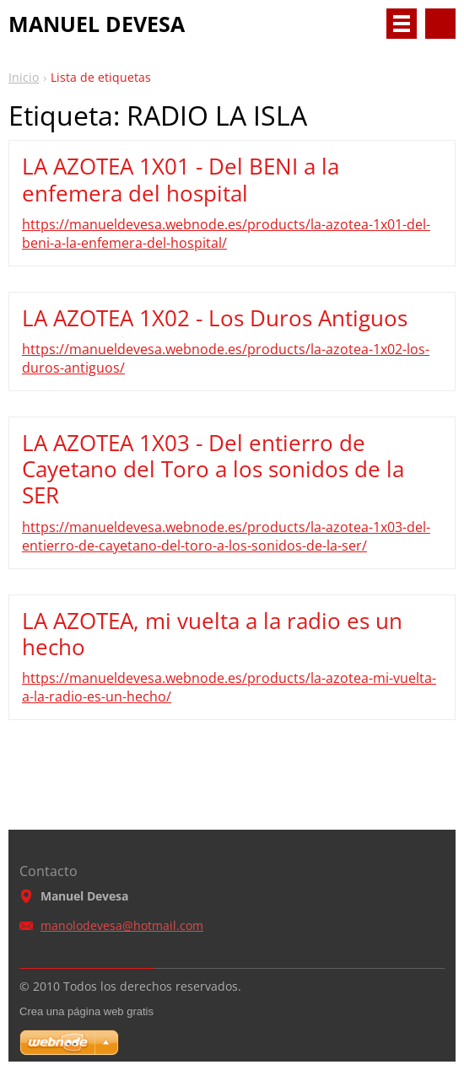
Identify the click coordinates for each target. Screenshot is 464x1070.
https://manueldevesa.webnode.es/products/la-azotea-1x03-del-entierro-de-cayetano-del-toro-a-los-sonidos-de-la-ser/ (226, 536)
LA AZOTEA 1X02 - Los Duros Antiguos (214, 318)
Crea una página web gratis (86, 1011)
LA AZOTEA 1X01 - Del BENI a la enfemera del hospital (180, 179)
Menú (401, 23)
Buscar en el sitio (440, 23)
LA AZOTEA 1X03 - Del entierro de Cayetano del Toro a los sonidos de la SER (213, 468)
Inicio (23, 77)
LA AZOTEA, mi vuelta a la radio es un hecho (212, 633)
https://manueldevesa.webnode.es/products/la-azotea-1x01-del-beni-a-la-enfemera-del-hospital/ (226, 233)
